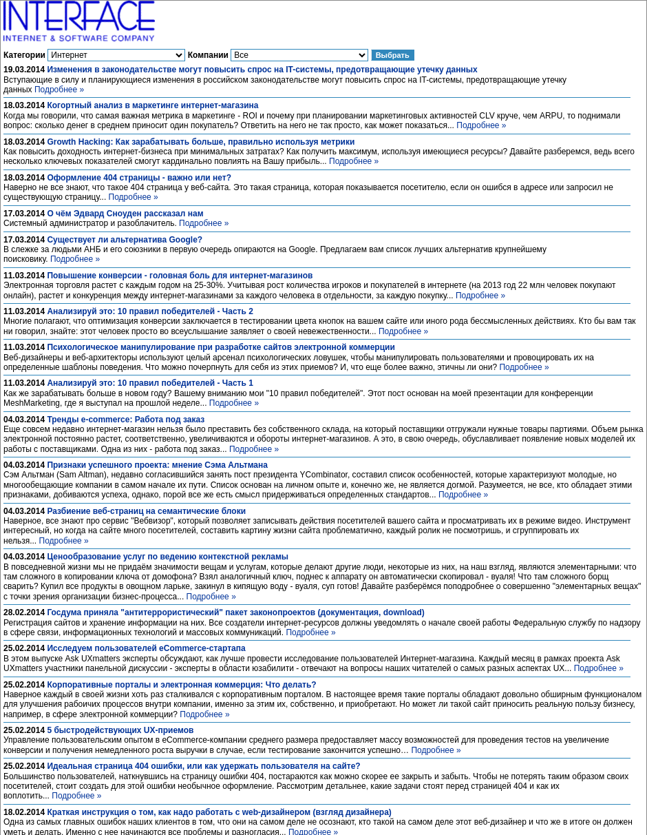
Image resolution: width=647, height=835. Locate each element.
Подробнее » (59, 89)
